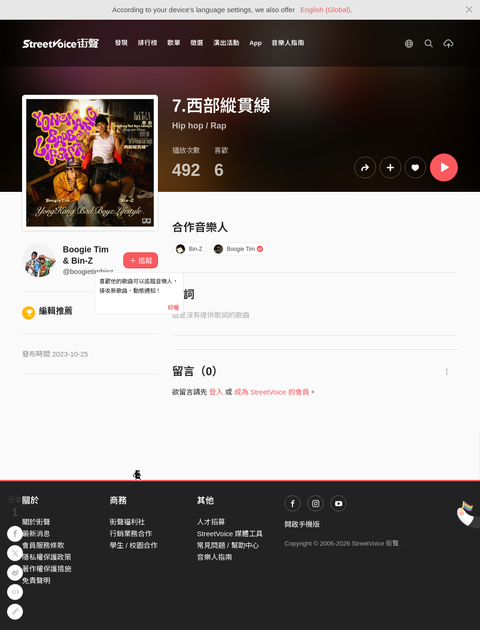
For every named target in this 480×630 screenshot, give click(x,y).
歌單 (173, 42)
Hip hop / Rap (199, 125)
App (255, 42)
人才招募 (211, 522)
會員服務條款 (43, 545)
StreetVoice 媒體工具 (230, 534)
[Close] (469, 9)
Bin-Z (189, 249)
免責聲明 (36, 580)
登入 (216, 392)
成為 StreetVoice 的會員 (271, 392)
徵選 (196, 42)
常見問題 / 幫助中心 (228, 545)
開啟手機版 (302, 524)
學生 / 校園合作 (134, 545)
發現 (121, 42)
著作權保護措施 (46, 569)
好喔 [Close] (173, 307)
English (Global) (325, 10)
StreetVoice (60, 43)
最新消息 (36, 534)
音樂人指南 (287, 42)
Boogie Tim (238, 249)
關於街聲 (36, 522)
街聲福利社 (127, 522)
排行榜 (148, 42)
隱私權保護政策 (46, 557)
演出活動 (226, 42)
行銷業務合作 (131, 534)
